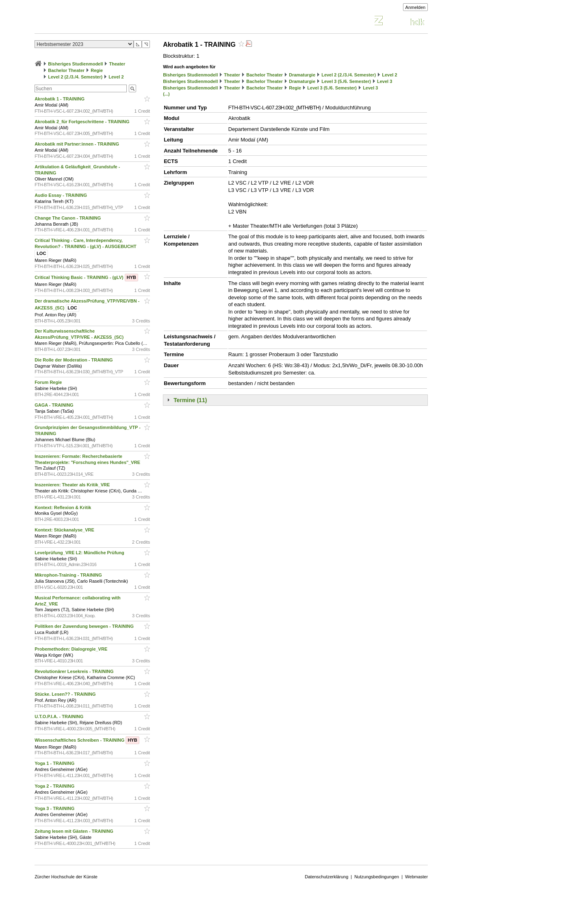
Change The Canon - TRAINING (68, 218)
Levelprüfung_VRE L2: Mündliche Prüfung (80, 552)
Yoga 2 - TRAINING (55, 786)
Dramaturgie (302, 74)
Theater (117, 63)
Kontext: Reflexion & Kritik (63, 507)
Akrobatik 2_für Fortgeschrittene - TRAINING (83, 121)
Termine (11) (190, 400)
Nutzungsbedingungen (376, 876)
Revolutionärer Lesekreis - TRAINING (75, 671)
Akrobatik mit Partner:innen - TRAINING (77, 144)
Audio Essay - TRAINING (61, 195)
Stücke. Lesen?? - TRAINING (66, 694)
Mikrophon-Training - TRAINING (69, 575)
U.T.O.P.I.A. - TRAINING (60, 716)
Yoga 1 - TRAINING (55, 763)
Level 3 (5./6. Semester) (346, 81)
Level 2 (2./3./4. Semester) (75, 76)
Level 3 (384, 81)
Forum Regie (49, 382)
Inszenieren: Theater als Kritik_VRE (73, 484)
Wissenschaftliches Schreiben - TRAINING (87, 740)
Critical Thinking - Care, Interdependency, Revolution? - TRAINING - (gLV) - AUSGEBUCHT (86, 247)
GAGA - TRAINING (55, 405)
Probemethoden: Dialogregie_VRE (71, 649)
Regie (97, 70)
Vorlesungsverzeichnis (94, 21)
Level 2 (116, 76)
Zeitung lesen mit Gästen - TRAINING (75, 831)
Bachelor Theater (66, 70)
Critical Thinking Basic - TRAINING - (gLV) (86, 277)
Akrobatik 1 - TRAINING (60, 98)
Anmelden (415, 7)
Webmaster (416, 876)
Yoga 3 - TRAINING (55, 808)
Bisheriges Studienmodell (75, 63)
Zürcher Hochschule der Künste (66, 876)
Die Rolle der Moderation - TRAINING (74, 359)
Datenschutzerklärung (326, 876)
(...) (166, 93)
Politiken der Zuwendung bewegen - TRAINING (85, 626)
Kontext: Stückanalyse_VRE (65, 529)
